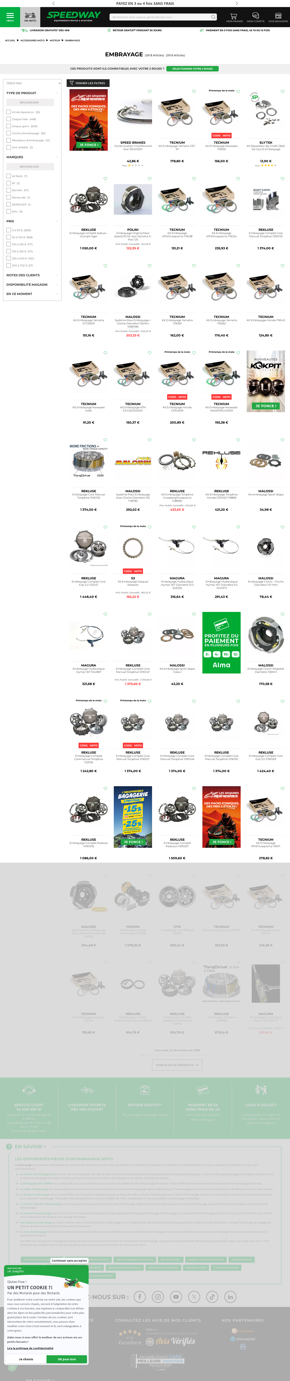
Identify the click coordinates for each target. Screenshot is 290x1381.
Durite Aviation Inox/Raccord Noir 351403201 (133, 148)
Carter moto (91, 1268)
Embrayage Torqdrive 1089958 (222, 1020)
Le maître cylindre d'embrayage (41, 1205)
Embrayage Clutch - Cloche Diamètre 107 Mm (266, 584)
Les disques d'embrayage (36, 1223)
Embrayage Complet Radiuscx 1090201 (177, 845)
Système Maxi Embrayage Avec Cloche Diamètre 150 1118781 (89, 934)
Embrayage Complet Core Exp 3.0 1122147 (89, 584)
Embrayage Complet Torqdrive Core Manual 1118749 (177, 1021)
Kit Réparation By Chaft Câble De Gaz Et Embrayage (266, 148)
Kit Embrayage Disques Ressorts (133, 584)
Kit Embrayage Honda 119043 (266, 321)
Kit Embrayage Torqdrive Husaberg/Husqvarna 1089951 (177, 498)
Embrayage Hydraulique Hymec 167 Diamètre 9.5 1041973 (222, 585)
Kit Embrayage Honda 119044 (265, 932)
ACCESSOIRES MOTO (33, 40)
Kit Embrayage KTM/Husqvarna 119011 (265, 845)
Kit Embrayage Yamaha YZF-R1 (177, 148)
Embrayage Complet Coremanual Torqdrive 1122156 (88, 760)
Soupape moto (196, 1268)
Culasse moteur (101, 1276)
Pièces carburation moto (135, 1260)
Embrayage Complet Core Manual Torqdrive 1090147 (133, 671)
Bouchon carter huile (125, 1268)
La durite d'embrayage (35, 1195)
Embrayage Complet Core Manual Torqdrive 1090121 (133, 758)
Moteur (55, 40)
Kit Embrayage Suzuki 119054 (222, 930)
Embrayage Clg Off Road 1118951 (177, 932)
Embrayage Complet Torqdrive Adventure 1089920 (133, 1020)
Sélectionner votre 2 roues (192, 68)
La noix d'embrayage (33, 1232)
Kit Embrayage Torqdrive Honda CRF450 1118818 (222, 497)
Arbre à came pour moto (206, 1260)
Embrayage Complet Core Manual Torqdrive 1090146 (177, 758)
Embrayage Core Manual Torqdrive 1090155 (88, 497)
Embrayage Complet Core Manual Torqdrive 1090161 (221, 758)
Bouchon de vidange (163, 1268)
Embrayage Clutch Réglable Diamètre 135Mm (266, 671)
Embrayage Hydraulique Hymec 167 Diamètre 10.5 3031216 (177, 585)
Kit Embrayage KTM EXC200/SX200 (133, 410)
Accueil (10, 40)
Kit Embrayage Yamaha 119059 (177, 323)
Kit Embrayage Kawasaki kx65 (88, 410)
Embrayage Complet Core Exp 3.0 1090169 (266, 758)
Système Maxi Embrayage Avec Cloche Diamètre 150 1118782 (133, 498)
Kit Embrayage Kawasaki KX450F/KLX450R (221, 410)
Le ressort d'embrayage (35, 1214)
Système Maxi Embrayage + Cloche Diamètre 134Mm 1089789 (133, 324)
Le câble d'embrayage (34, 1190)
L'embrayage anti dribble (36, 1184)
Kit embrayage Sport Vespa (266, 495)
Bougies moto (170, 1260)
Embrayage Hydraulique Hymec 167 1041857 (89, 671)
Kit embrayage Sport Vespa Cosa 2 (177, 671)
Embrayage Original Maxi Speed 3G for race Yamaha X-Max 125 (133, 237)
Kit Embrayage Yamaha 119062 (221, 323)
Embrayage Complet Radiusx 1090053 (88, 845)
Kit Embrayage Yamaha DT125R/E (88, 323)
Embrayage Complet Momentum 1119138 (133, 932)
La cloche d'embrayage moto (39, 1175)
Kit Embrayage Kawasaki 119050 (221, 148)
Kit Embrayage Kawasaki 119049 (88, 1020)
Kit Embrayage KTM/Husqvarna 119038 (177, 235)
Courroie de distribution (42, 1260)
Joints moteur (242, 1260)
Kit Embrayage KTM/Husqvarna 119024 (221, 235)
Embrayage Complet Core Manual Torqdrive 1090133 (266, 235)
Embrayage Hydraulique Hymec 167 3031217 (266, 1020)
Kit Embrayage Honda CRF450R (177, 410)
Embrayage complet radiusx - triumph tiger (88, 235)
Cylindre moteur (226, 1268)
